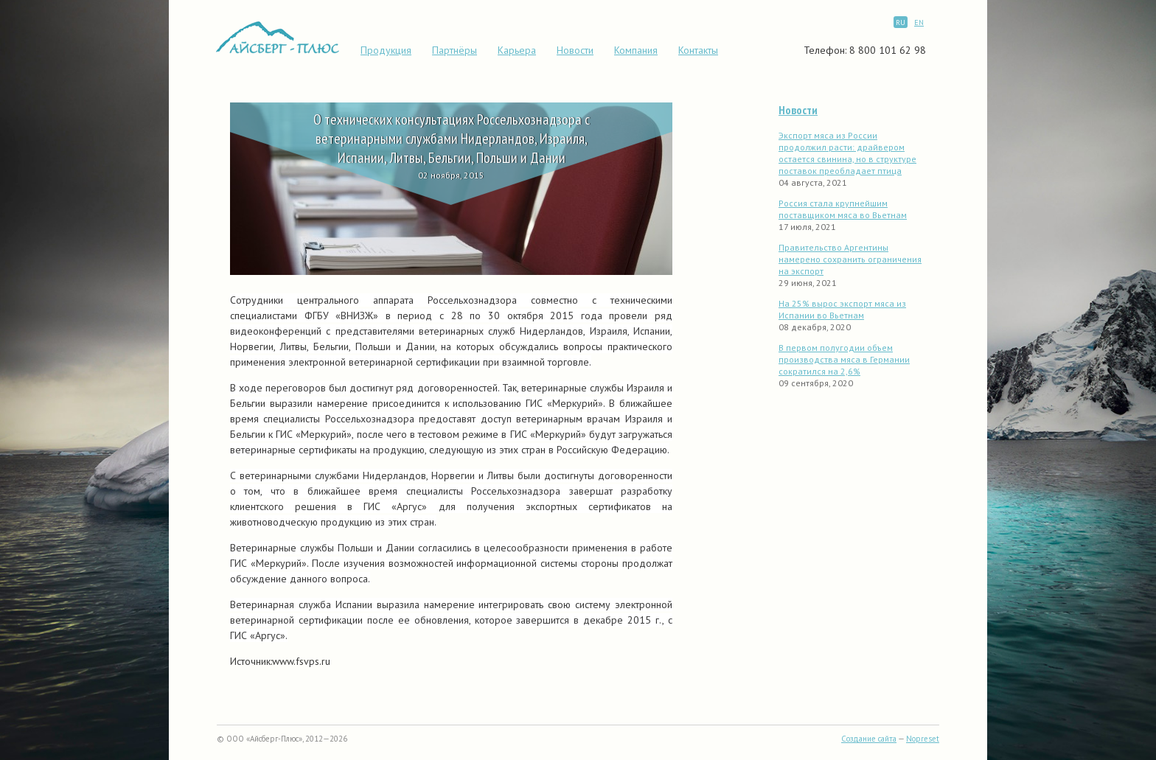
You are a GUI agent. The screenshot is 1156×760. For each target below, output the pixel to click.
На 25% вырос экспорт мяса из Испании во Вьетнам (842, 309)
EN (919, 22)
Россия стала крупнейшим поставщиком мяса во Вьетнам (843, 209)
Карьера (517, 50)
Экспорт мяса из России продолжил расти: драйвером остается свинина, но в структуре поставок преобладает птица (847, 153)
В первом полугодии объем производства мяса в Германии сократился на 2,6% (844, 359)
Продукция (386, 50)
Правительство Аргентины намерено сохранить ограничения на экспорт (850, 259)
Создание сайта (868, 738)
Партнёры (454, 50)
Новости (575, 50)
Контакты (698, 50)
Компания (636, 50)
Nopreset (922, 738)
